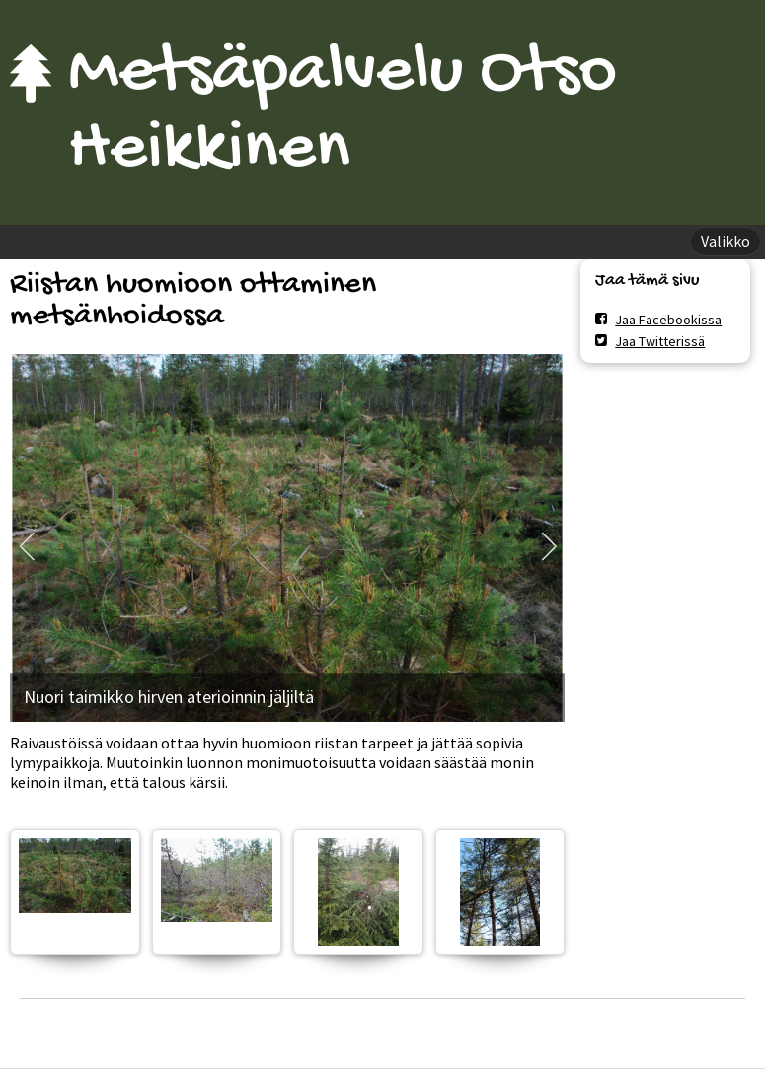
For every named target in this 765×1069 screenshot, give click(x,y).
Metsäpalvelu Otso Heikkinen (342, 112)
